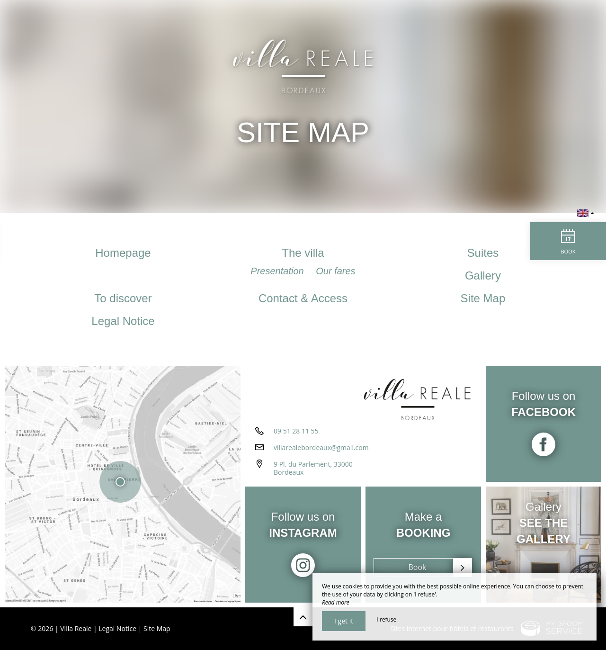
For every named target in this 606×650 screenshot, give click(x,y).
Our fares (335, 271)
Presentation (278, 271)
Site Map (483, 298)
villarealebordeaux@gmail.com (321, 447)
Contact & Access (303, 298)
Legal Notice (122, 321)
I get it (343, 620)
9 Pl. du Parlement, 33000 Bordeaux (313, 468)
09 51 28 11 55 (296, 430)
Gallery (483, 275)
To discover (123, 298)
